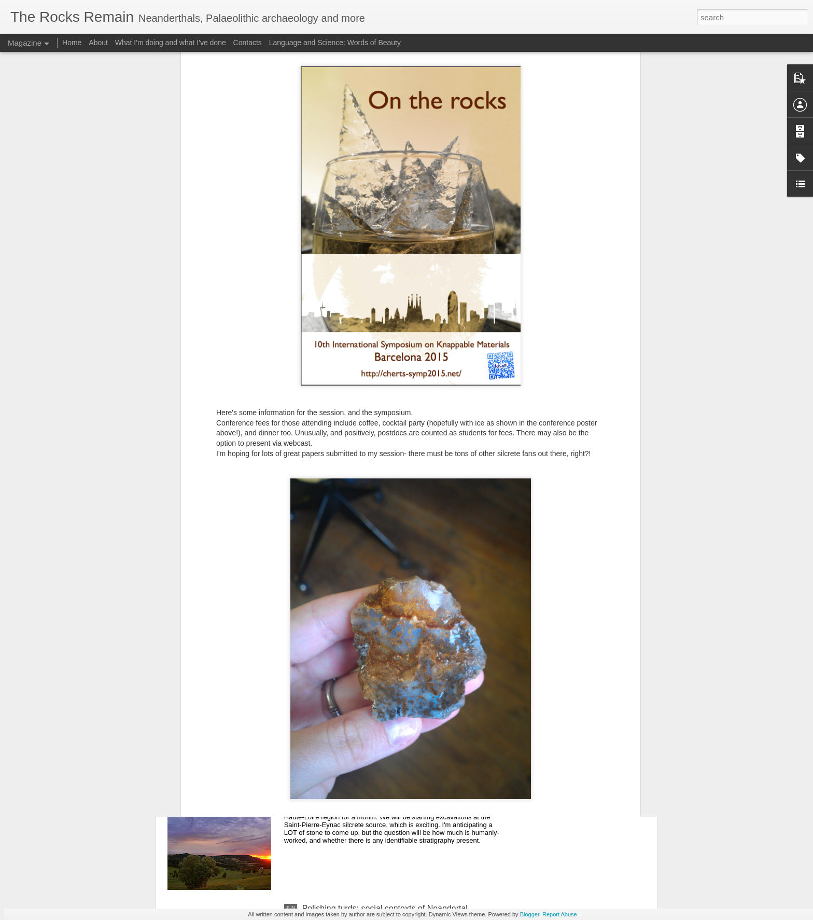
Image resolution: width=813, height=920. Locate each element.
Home (71, 42)
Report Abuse (559, 914)
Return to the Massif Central (353, 790)
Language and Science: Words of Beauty (335, 42)
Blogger (529, 914)
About (98, 42)
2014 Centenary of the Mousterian (365, 672)
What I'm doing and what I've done (170, 42)
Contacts (247, 42)
